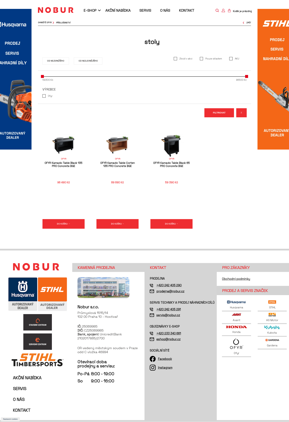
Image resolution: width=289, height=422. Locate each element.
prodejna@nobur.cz (170, 291)
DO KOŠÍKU (63, 223)
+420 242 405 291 (168, 309)
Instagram (165, 368)
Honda (236, 330)
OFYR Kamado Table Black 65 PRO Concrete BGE (171, 164)
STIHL (272, 305)
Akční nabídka (118, 10)
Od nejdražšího (55, 60)
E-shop (90, 10)
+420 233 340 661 (168, 334)
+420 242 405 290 (169, 286)
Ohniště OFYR (45, 22)
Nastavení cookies (10, 419)
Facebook (165, 359)
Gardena (272, 343)
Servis (145, 10)
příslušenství (63, 22)
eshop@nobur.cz (168, 339)
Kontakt (186, 10)
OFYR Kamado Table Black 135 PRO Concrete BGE (63, 164)
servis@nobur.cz (168, 315)
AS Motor (272, 317)
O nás (165, 10)
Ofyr (236, 346)
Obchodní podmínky (236, 279)
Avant (236, 317)
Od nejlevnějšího (88, 60)
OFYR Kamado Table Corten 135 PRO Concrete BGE (117, 164)
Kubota (272, 330)
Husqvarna (236, 305)
